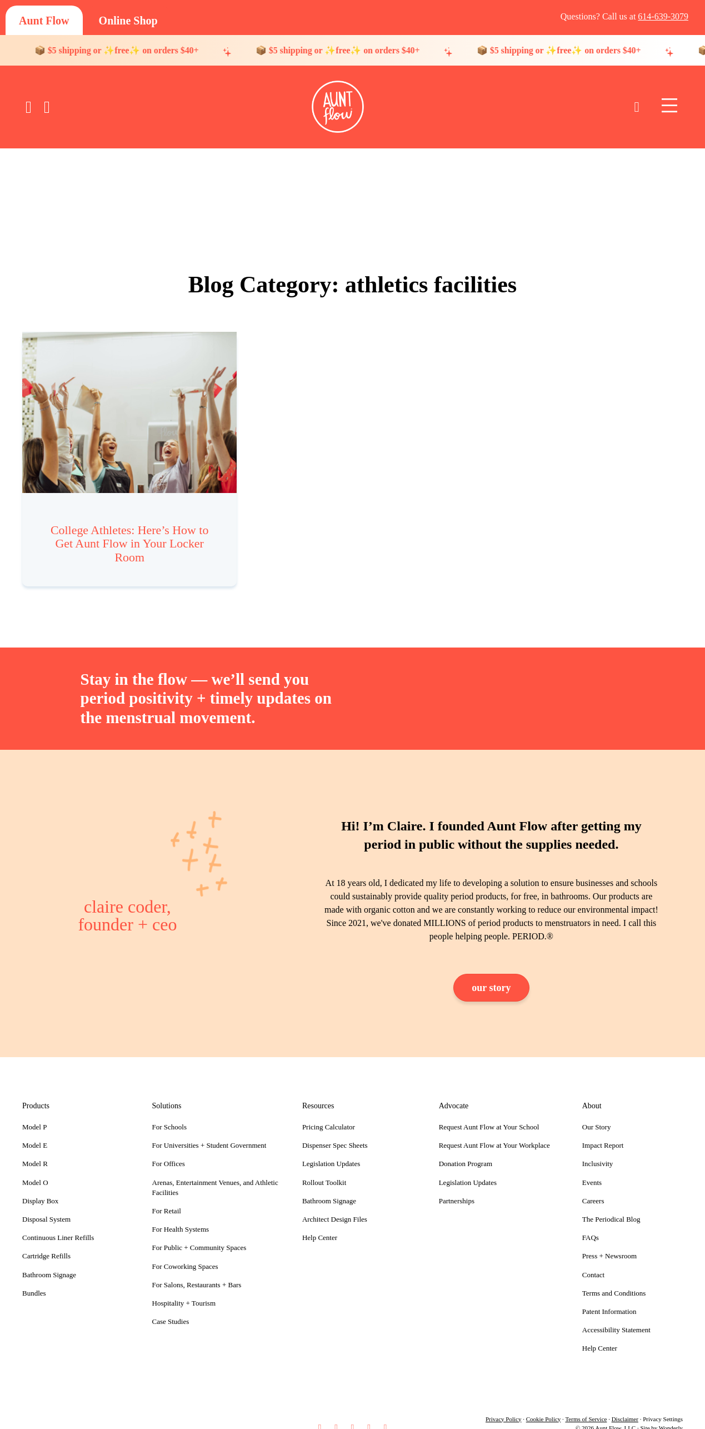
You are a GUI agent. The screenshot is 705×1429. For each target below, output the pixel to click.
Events (592, 1168)
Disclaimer (625, 1405)
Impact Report (603, 1132)
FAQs (590, 1224)
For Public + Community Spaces (199, 1234)
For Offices (168, 1150)
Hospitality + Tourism (184, 1289)
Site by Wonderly (661, 1414)
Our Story (596, 1113)
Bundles (34, 1279)
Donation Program (465, 1150)
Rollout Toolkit (324, 1168)
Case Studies (170, 1308)
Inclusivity (597, 1150)
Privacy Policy (503, 1405)
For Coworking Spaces (185, 1252)
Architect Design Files (334, 1205)
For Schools (169, 1113)
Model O (35, 1168)
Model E (34, 1132)
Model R (35, 1150)
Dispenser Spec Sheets (335, 1132)
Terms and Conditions (614, 1279)
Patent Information (609, 1297)
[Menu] (669, 106)
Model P (34, 1113)
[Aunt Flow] (44, 21)
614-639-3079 (663, 16)
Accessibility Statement (616, 1316)
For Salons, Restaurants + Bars (197, 1271)
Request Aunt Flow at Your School (489, 1113)
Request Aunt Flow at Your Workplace (494, 1132)
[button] (319, 1414)
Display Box (40, 1187)
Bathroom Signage (49, 1261)
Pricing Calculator (328, 1113)
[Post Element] (129, 452)
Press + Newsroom (609, 1242)
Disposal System (46, 1205)
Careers (593, 1187)
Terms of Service (586, 1405)
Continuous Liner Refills (58, 1224)
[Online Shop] (128, 21)
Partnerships (456, 1187)
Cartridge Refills (46, 1242)
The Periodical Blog (611, 1205)
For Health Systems (180, 1216)
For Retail (166, 1197)
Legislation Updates (331, 1150)
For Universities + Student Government (209, 1132)
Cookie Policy (543, 1405)
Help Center (319, 1224)
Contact (593, 1261)
